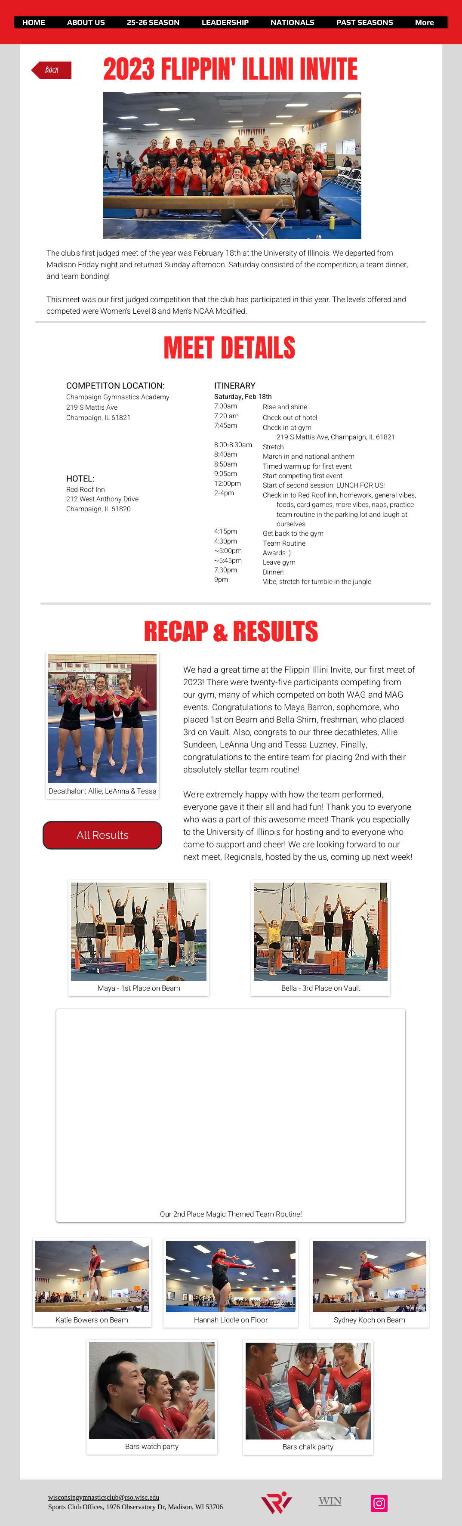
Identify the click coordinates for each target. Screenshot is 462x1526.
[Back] (51, 70)
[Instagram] (379, 1503)
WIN (330, 1503)
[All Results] (102, 835)
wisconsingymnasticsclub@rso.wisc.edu (103, 1497)
